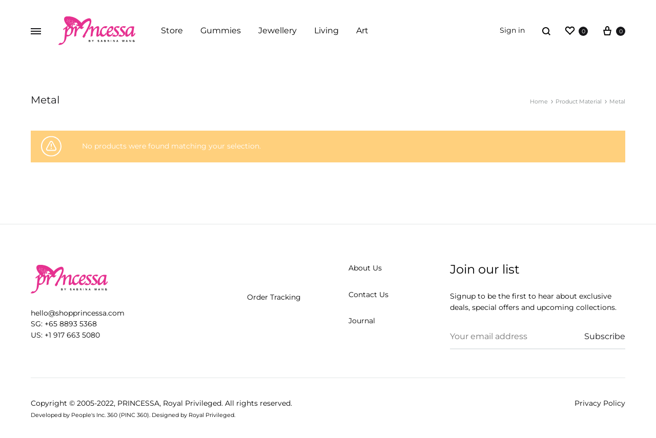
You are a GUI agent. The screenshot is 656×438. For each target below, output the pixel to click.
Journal (361, 320)
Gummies (220, 30)
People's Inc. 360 (94, 415)
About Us (365, 268)
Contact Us (368, 294)
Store (172, 30)
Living (326, 30)
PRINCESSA (138, 403)
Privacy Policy (600, 403)
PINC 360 (134, 415)
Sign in (512, 30)
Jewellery (277, 30)
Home (539, 101)
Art (362, 30)
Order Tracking (274, 297)
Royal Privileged (192, 403)
